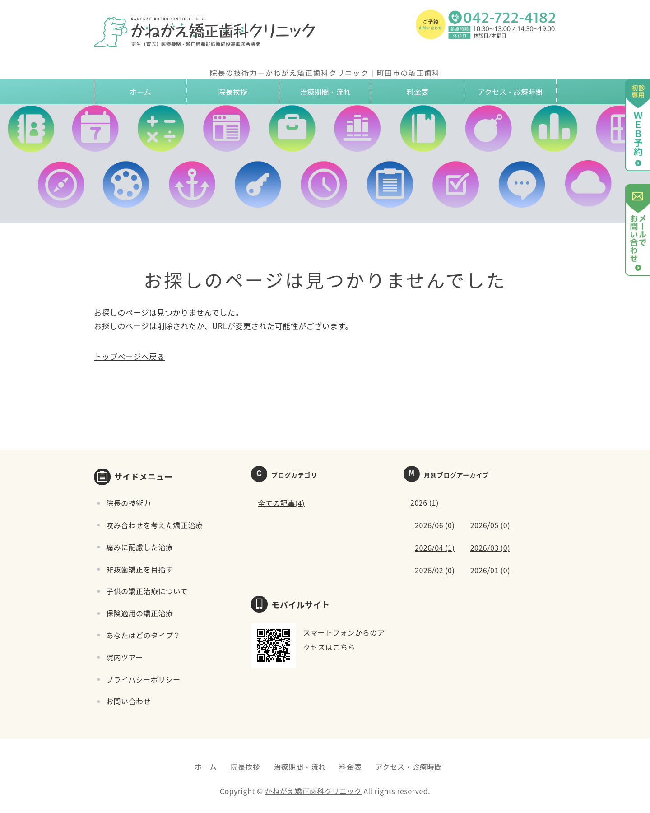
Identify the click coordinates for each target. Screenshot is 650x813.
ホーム (140, 91)
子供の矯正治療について (147, 590)
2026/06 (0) (435, 525)
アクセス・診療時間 (510, 91)
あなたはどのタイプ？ (143, 635)
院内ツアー (124, 657)
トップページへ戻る (129, 356)
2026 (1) (424, 502)
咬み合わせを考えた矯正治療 (154, 525)
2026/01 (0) (490, 570)
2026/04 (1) (435, 547)
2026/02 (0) (435, 570)
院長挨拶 (232, 91)
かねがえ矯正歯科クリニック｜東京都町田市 (207, 31)
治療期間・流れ (325, 91)
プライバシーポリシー (143, 679)
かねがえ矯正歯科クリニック (313, 790)
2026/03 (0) (490, 547)
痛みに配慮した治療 (139, 547)
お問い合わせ (128, 701)
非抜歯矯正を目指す (139, 569)
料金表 (417, 91)
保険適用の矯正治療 (139, 613)
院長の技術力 (128, 502)
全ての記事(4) (281, 502)
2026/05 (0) (490, 525)
